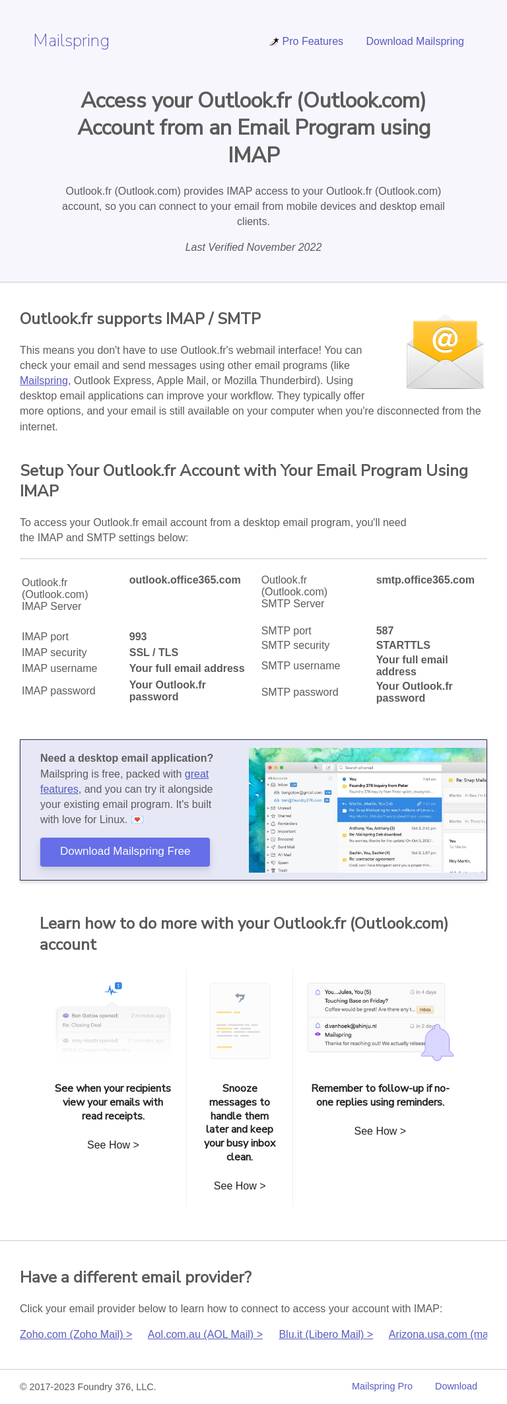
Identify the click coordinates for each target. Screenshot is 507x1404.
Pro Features (305, 41)
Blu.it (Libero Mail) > (326, 1334)
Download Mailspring (415, 41)
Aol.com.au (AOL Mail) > (205, 1334)
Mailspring (71, 40)
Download (456, 1386)
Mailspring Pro (382, 1386)
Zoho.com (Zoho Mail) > (76, 1334)
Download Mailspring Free (125, 851)
